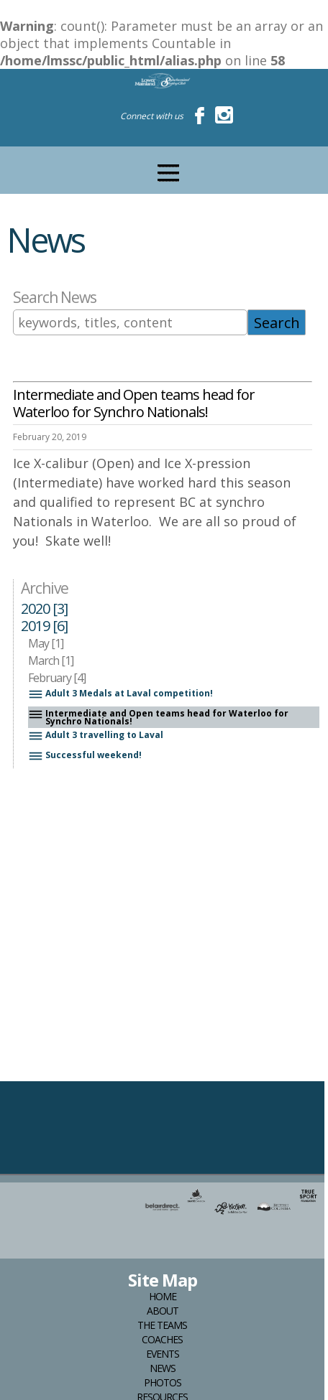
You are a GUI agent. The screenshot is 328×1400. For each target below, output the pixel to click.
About (162, 1311)
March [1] (50, 660)
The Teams (162, 1325)
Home (162, 1296)
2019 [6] (44, 626)
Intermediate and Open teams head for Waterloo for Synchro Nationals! (158, 717)
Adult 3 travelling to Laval (95, 736)
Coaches (162, 1339)
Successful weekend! (85, 756)
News (163, 1368)
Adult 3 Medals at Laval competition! (120, 694)
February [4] (57, 678)
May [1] (45, 643)
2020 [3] (44, 608)
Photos (162, 1383)
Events (162, 1354)
